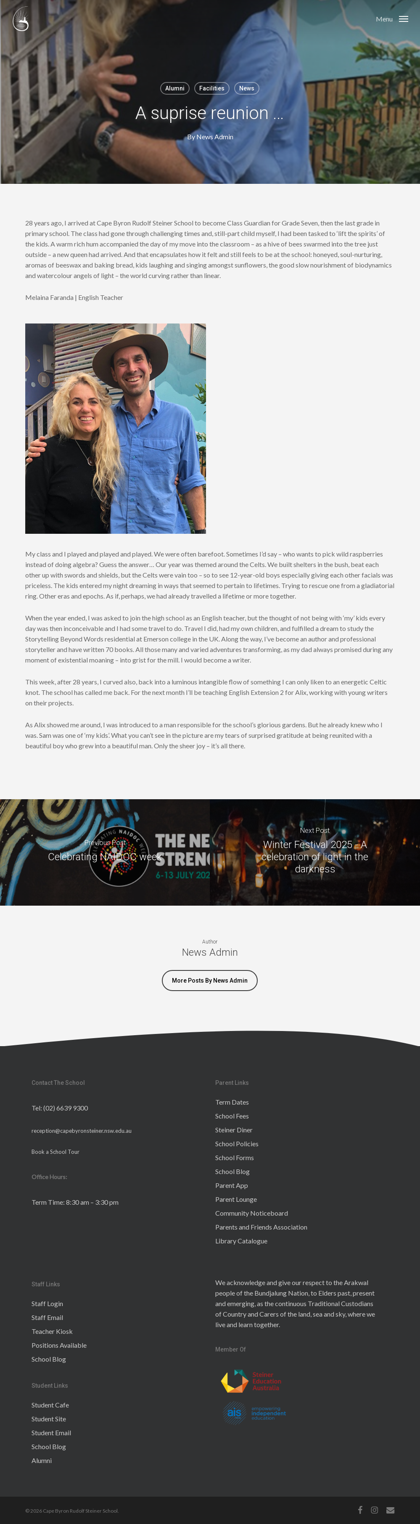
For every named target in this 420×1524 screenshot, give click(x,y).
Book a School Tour (55, 1151)
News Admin (214, 136)
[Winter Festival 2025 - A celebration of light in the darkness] (315, 852)
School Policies (237, 1144)
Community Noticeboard (251, 1213)
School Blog (232, 1171)
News (246, 88)
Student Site (49, 1419)
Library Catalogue (241, 1241)
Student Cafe (50, 1405)
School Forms (234, 1157)
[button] (392, 18)
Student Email (51, 1433)
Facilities (212, 88)
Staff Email (47, 1317)
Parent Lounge (236, 1199)
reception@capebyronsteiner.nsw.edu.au (82, 1130)
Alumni (175, 88)
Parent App (231, 1185)
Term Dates (232, 1102)
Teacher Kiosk (52, 1331)
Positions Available (59, 1345)
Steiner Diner (234, 1130)
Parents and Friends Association (261, 1227)
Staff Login (47, 1303)
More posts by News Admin (210, 980)
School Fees (232, 1116)
